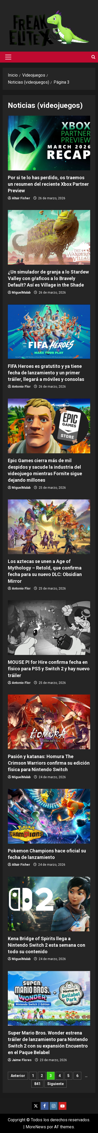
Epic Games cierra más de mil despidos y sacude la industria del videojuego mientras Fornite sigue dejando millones (49, 426)
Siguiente (55, 1084)
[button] (8, 57)
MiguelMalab (21, 292)
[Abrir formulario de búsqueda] (93, 57)
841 (37, 1084)
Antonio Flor (21, 386)
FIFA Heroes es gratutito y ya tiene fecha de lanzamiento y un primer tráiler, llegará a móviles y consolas (49, 331)
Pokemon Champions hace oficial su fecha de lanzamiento (49, 816)
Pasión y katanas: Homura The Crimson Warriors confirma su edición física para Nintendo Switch (49, 722)
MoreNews (36, 1126)
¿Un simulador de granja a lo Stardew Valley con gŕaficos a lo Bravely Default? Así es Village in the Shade (49, 237)
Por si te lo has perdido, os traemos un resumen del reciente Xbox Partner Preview (49, 143)
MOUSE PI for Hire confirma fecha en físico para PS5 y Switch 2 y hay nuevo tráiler (49, 627)
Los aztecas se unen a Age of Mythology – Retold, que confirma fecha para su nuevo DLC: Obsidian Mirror (49, 526)
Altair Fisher (21, 198)
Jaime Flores (22, 1060)
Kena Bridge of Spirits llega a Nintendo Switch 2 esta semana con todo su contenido (49, 904)
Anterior (18, 1076)
